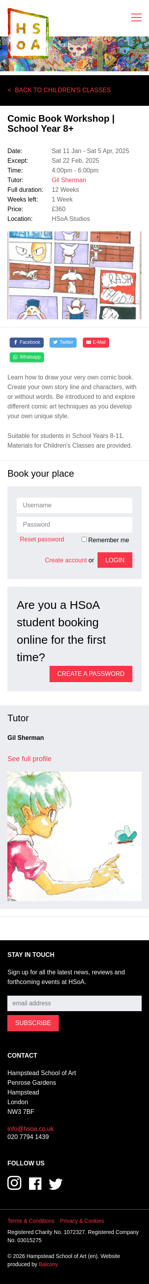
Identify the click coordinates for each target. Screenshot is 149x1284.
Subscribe (21, 990)
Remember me (105, 539)
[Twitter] (63, 343)
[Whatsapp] (27, 357)
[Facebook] (27, 343)
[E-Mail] (96, 343)
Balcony (48, 1264)
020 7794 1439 (28, 1137)
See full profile (29, 759)
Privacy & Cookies (82, 1221)
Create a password (91, 673)
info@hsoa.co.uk (30, 1128)
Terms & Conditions (30, 1221)
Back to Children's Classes (63, 90)
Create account (66, 560)
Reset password (42, 539)
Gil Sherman (69, 180)
